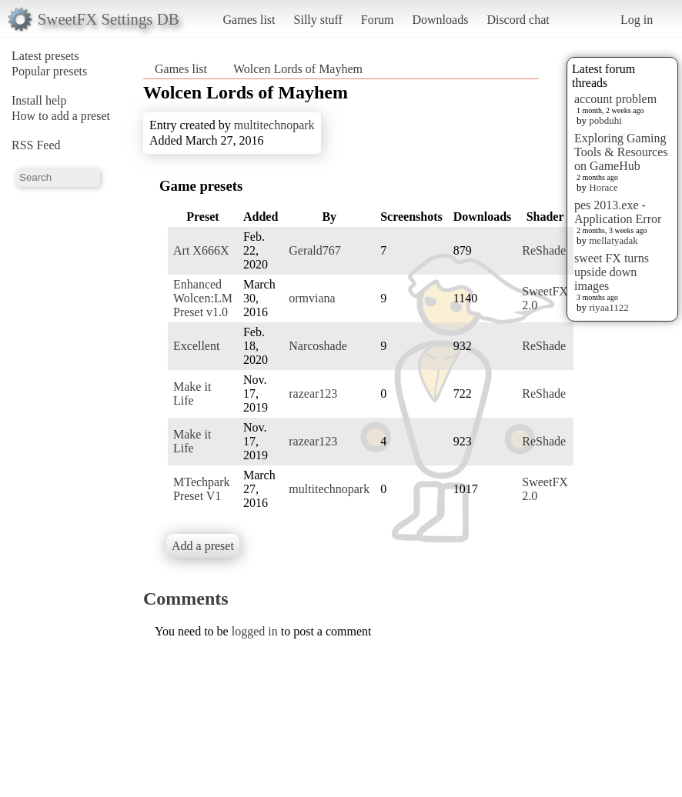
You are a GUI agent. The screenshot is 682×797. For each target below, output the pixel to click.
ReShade (544, 250)
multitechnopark (274, 125)
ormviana (312, 298)
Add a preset (203, 545)
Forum (377, 19)
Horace (603, 187)
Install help (39, 100)
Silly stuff (318, 19)
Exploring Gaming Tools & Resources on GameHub (621, 152)
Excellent (196, 345)
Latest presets (45, 55)
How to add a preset (61, 115)
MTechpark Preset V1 (201, 488)
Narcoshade (318, 345)
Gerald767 (315, 250)
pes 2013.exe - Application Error (617, 211)
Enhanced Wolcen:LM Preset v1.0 (202, 298)
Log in (636, 19)
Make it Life (192, 393)
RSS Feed (36, 145)
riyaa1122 (609, 307)
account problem (615, 98)
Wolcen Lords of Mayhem (298, 68)
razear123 (313, 393)
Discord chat (517, 19)
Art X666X (201, 250)
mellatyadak (613, 240)
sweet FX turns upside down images (611, 272)
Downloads (440, 19)
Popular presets (49, 71)
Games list (249, 19)
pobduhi (605, 120)
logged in (255, 631)
